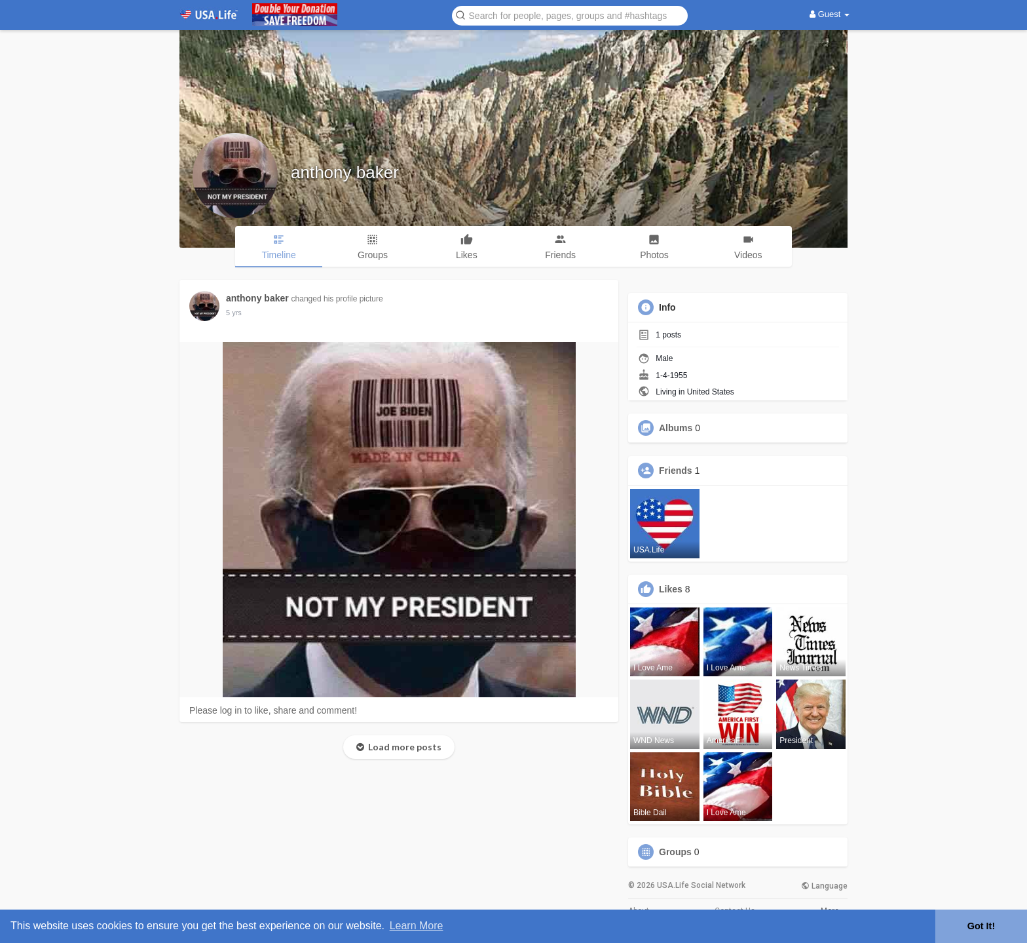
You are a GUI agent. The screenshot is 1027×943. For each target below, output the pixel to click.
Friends (675, 470)
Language (824, 886)
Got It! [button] (981, 926)
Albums (675, 428)
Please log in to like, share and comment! (273, 710)
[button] (569, 15)
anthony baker (345, 172)
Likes (670, 589)
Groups (675, 852)
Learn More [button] (416, 925)
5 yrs (234, 313)
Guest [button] (830, 14)
